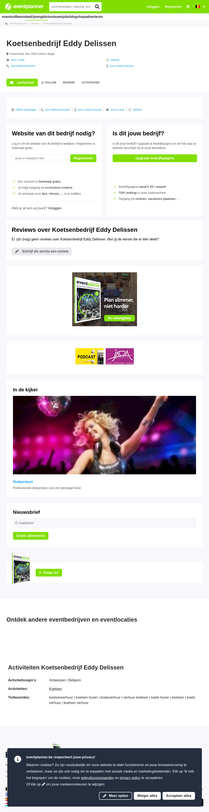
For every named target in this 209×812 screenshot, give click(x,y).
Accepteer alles (178, 796)
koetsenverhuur (61, 697)
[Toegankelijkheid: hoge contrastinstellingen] (188, 7)
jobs (84, 16)
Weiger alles (147, 796)
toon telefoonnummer (20, 65)
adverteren (127, 16)
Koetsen (55, 689)
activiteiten (90, 82)
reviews (69, 82)
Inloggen (153, 6)
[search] (97, 6)
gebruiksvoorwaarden (97, 778)
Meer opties (115, 796)
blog (97, 16)
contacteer (22, 82)
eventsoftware (14, 16)
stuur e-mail (15, 59)
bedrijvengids (40, 16)
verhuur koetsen (135, 697)
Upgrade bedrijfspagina (155, 158)
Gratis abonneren (30, 536)
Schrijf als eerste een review (41, 251)
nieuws (70, 16)
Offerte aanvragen (24, 109)
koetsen (178, 697)
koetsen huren (87, 697)
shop (110, 16)
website (113, 59)
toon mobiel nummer (120, 65)
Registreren (173, 6)
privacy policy (130, 778)
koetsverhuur (111, 697)
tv (57, 16)
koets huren (160, 697)
